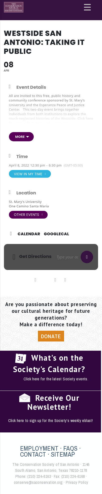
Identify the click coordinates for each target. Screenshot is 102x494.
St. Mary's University (25, 201)
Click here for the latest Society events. (56, 379)
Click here (85, 118)
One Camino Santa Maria (29, 206)
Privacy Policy (77, 482)
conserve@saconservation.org (38, 482)
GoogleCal (56, 234)
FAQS (70, 448)
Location (26, 193)
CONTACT (33, 454)
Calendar (29, 234)
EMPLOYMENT (39, 448)
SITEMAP (63, 454)
